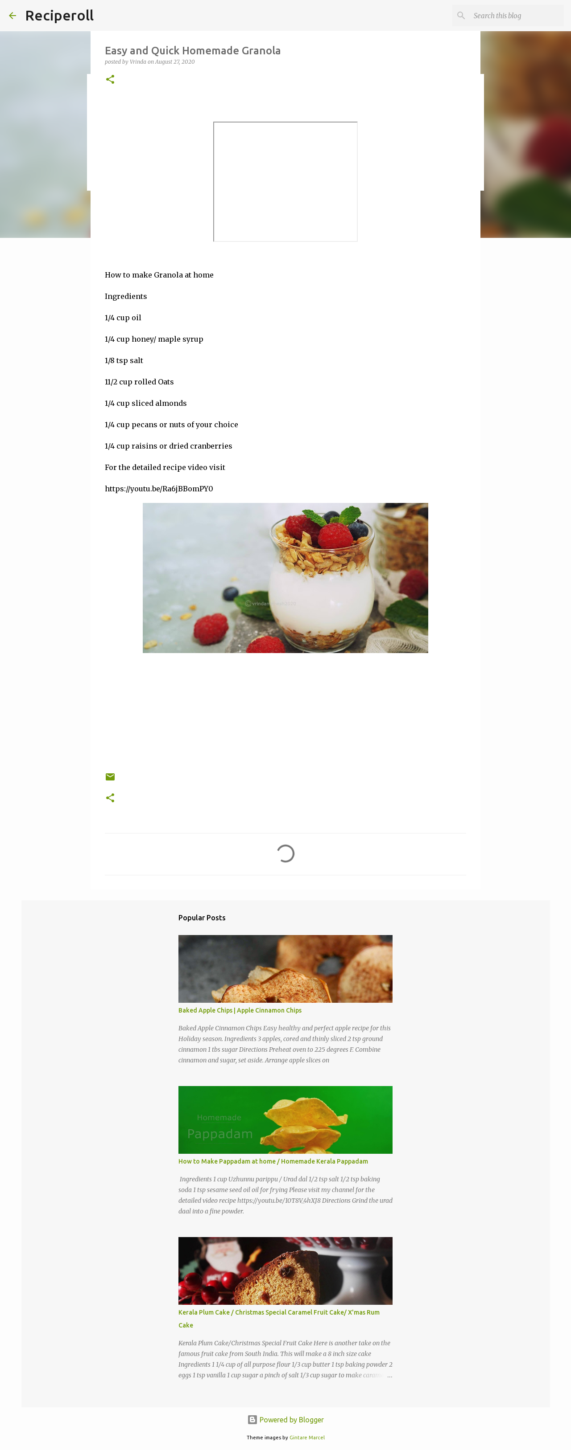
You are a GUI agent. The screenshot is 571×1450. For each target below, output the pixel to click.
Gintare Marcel (307, 1437)
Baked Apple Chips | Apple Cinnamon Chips (240, 1010)
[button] (110, 80)
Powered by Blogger (285, 1420)
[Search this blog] (517, 15)
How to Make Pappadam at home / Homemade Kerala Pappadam (273, 1161)
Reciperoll (59, 15)
